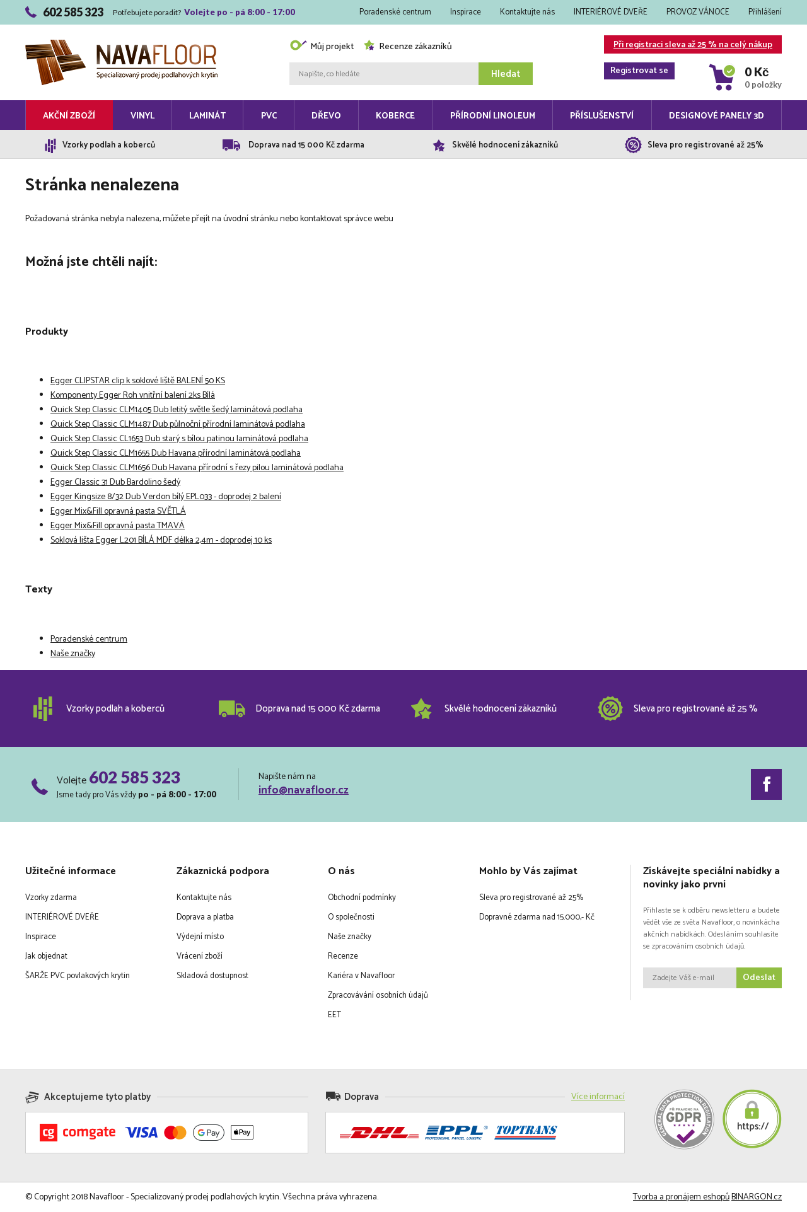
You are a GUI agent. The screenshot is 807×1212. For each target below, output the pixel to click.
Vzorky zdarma (51, 897)
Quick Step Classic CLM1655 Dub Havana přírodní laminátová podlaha (175, 453)
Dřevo (326, 116)
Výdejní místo (200, 937)
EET (334, 1015)
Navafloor (121, 44)
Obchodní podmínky (362, 897)
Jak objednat (46, 956)
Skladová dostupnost (212, 976)
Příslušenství (602, 116)
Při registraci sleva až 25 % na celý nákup (688, 46)
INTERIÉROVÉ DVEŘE (610, 12)
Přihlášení (765, 12)
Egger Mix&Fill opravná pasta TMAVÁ (117, 526)
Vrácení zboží (200, 956)
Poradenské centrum (395, 12)
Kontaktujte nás (527, 12)
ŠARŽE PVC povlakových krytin (77, 976)
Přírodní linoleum (492, 116)
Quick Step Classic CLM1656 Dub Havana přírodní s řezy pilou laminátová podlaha (197, 468)
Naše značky (72, 654)
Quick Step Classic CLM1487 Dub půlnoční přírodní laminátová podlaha (177, 424)
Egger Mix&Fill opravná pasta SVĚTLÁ (118, 511)
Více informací (598, 1097)
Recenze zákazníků (407, 47)
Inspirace (465, 12)
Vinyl (142, 116)
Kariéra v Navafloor (361, 976)
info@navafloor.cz (303, 790)
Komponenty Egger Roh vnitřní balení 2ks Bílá (132, 395)
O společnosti (351, 917)
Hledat (505, 74)
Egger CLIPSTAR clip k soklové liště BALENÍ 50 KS (137, 381)
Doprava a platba (205, 917)
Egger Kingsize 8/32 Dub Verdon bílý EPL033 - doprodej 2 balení (165, 497)
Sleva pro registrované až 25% (531, 897)
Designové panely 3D (716, 116)
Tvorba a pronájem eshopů (681, 1197)
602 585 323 (134, 777)
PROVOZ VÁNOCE (697, 12)
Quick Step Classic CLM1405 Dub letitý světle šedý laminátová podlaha (176, 410)
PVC (269, 116)
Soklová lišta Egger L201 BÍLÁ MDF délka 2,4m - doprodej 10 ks (161, 540)
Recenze (343, 956)
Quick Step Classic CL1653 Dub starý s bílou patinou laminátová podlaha (179, 439)
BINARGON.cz (756, 1197)
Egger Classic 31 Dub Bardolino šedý (115, 482)
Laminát (207, 116)
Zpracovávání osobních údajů (378, 995)
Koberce (395, 116)
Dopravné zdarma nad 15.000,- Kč (537, 917)
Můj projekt (321, 47)
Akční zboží (69, 116)
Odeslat (759, 978)
